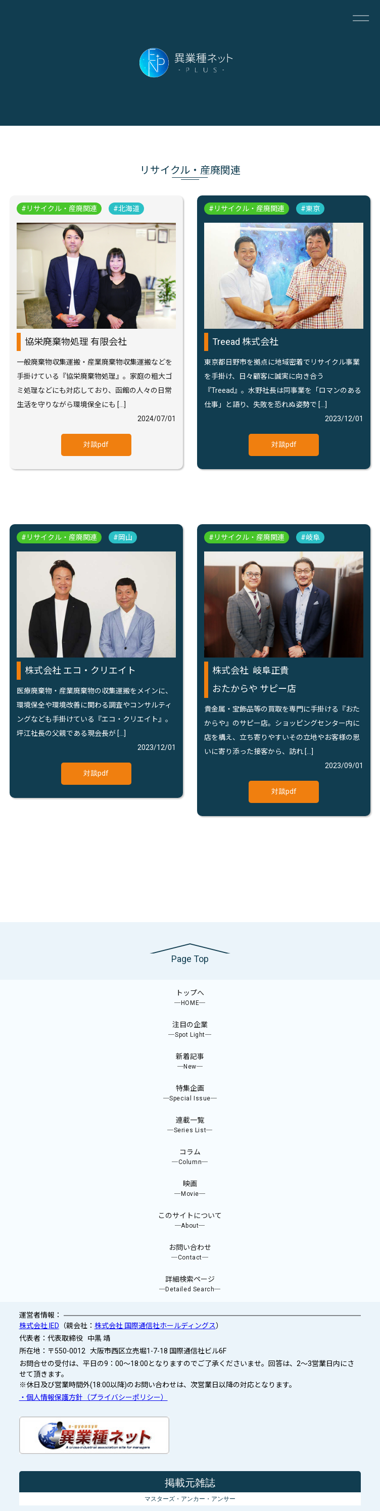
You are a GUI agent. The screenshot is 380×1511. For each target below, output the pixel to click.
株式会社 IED (39, 1326)
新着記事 (190, 1061)
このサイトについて (190, 1221)
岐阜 (313, 537)
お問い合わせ (190, 1252)
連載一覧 (190, 1125)
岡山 (125, 537)
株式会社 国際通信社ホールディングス (155, 1326)
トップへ (190, 998)
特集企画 (190, 1093)
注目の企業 (190, 1030)
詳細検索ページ (190, 1284)
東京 (313, 209)
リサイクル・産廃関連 (61, 209)
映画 (190, 1189)
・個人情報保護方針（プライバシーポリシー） (93, 1397)
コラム (190, 1157)
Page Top (190, 958)
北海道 (128, 209)
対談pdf (96, 444)
